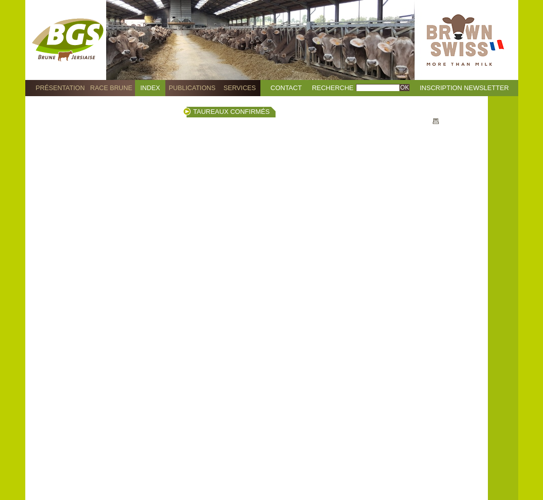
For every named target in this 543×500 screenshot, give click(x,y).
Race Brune (111, 88)
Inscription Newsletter (464, 88)
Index (150, 88)
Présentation (59, 88)
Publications (192, 88)
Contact (286, 88)
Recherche (332, 88)
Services (239, 88)
